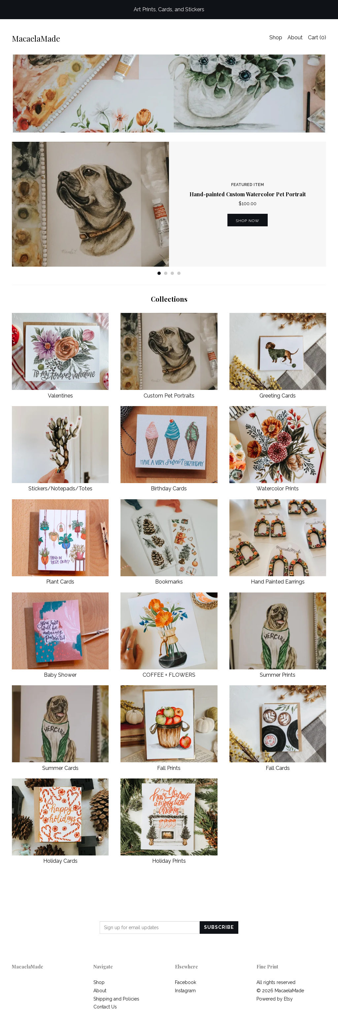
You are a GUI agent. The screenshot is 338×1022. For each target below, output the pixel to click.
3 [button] (172, 273)
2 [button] (165, 273)
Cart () (317, 37)
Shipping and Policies (116, 999)
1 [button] (159, 273)
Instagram (185, 990)
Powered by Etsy (274, 999)
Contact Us (105, 1006)
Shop (275, 37)
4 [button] (179, 273)
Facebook (185, 982)
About (295, 37)
